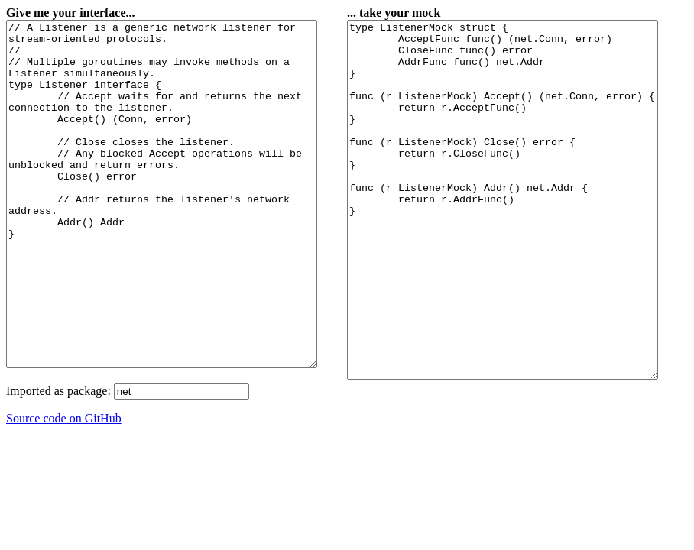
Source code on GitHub (64, 486)
